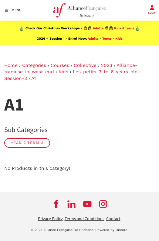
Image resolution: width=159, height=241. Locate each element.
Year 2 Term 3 (27, 142)
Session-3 (15, 78)
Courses (60, 65)
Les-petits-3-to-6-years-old (105, 71)
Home (11, 65)
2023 (106, 65)
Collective (85, 65)
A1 (33, 78)
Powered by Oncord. (111, 230)
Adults (98, 28)
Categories (34, 65)
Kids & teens (124, 28)
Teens (107, 39)
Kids (119, 39)
